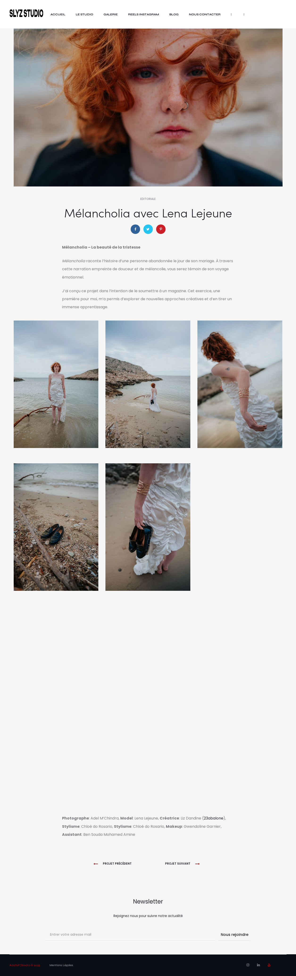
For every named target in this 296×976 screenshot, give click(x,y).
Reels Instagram (143, 14)
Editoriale (148, 199)
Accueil (57, 14)
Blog (174, 14)
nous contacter (205, 14)
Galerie (111, 14)
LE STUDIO (84, 14)
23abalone (213, 818)
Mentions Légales (61, 965)
